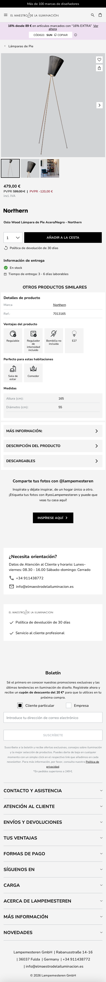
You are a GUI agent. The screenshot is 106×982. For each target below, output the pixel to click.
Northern (59, 305)
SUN (51, 35)
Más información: (24, 430)
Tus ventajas (20, 838)
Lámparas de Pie (20, 46)
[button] (10, 168)
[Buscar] (92, 15)
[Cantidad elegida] (13, 237)
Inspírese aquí (50, 518)
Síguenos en (19, 869)
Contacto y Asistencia (33, 791)
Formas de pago (24, 854)
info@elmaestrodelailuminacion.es (45, 586)
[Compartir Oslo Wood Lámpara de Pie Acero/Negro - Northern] (99, 68)
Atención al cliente (29, 806)
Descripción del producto (33, 445)
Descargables (20, 460)
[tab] (53, 790)
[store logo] (37, 15)
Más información (26, 917)
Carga (12, 885)
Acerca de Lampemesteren (37, 901)
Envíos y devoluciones (33, 822)
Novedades (18, 932)
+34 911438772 (30, 578)
